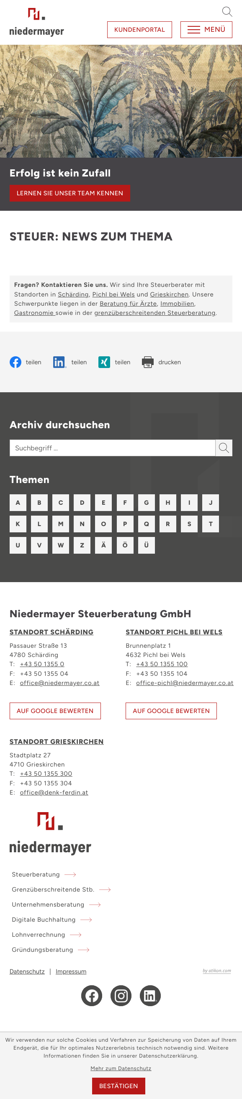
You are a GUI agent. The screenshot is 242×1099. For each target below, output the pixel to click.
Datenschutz (27, 971)
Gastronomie (35, 313)
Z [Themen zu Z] (82, 545)
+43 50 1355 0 (42, 663)
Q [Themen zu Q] (146, 524)
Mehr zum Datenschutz (121, 1069)
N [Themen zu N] (82, 524)
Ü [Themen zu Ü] (146, 545)
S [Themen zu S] (189, 524)
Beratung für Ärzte (128, 303)
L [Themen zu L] (39, 524)
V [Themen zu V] (39, 545)
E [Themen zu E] (104, 502)
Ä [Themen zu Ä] (103, 545)
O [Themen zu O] (103, 524)
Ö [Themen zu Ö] (125, 545)
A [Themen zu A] (17, 502)
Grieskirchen (169, 294)
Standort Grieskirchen (57, 742)
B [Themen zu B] (39, 502)
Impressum (71, 971)
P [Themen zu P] (125, 524)
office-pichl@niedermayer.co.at (185, 682)
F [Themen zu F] (124, 502)
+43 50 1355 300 (46, 773)
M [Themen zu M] (61, 524)
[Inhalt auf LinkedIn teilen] (70, 362)
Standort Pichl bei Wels (174, 632)
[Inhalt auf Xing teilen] (114, 362)
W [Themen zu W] (61, 545)
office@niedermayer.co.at (60, 682)
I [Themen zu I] (189, 502)
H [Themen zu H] (167, 502)
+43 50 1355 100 (162, 663)
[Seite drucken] (161, 362)
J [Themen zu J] (210, 502)
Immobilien (177, 303)
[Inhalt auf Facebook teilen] (25, 362)
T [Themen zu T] (211, 524)
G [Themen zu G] (146, 502)
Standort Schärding (52, 632)
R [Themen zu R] (168, 524)
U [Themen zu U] (17, 545)
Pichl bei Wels (114, 294)
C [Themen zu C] (61, 502)
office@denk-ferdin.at (54, 792)
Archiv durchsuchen (60, 425)
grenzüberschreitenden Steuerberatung (155, 313)
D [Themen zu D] (82, 502)
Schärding (73, 294)
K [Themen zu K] (18, 524)
